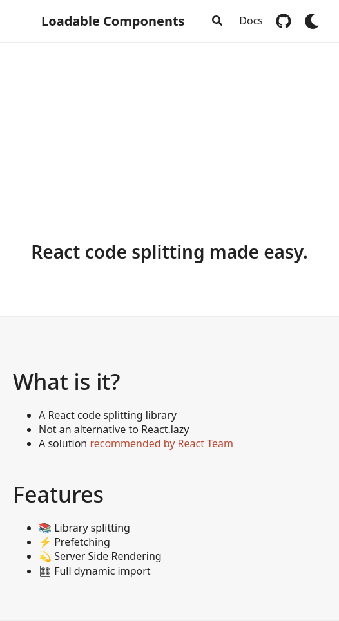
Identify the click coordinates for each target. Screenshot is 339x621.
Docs (251, 21)
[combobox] (216, 21)
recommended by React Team (161, 443)
